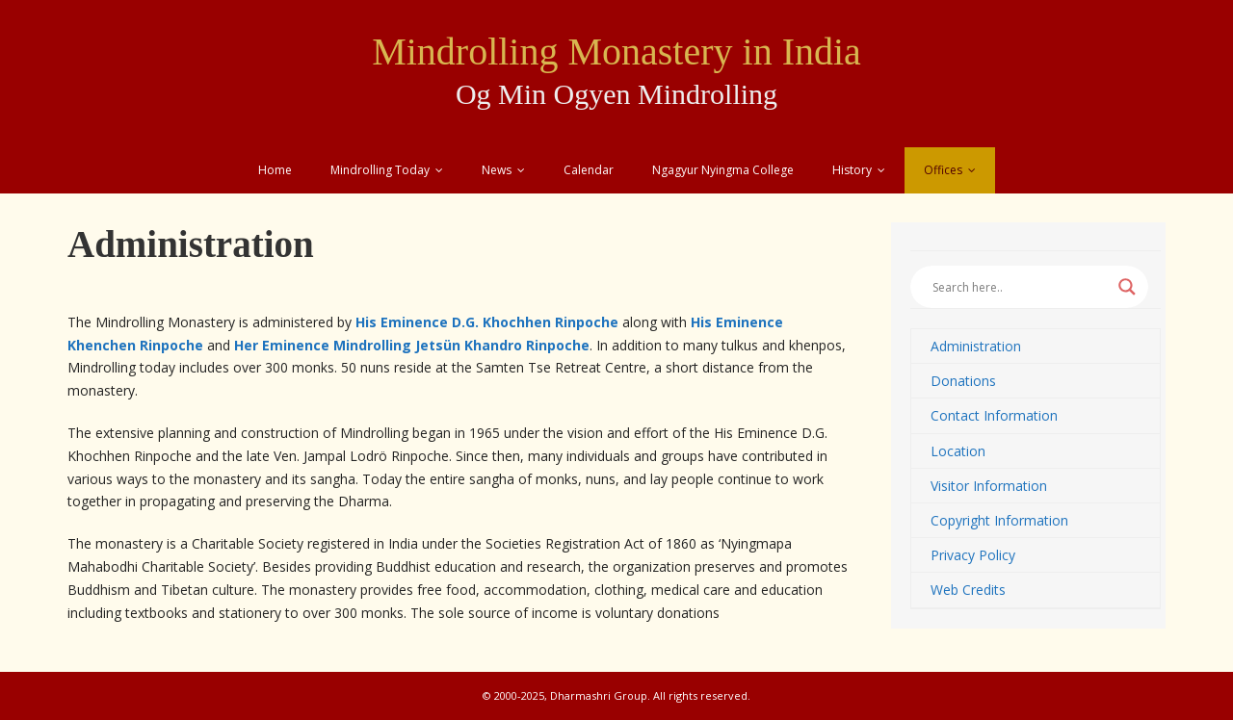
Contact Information (994, 415)
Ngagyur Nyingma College (723, 170)
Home (275, 170)
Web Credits (968, 589)
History (852, 170)
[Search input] (1020, 286)
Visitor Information (989, 485)
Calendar (589, 170)
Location (958, 451)
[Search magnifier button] (1127, 286)
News (497, 170)
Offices (943, 170)
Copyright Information (999, 520)
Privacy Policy (973, 555)
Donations (963, 381)
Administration (976, 346)
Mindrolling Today (380, 170)
